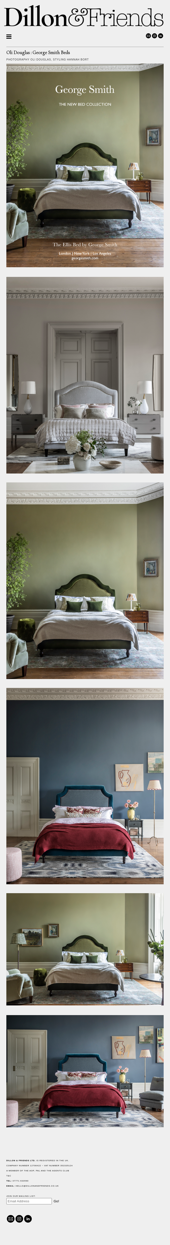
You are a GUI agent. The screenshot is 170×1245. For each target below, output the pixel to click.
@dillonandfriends (18, 1235)
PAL (114, 1171)
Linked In (26, 1235)
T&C (85, 1176)
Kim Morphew (18, 79)
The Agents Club (134, 1171)
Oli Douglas (17, 46)
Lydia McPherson (21, 73)
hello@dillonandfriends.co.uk (32, 1222)
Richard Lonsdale (22, 93)
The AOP (105, 1171)
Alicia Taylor (18, 58)
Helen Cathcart (21, 40)
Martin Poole (18, 52)
